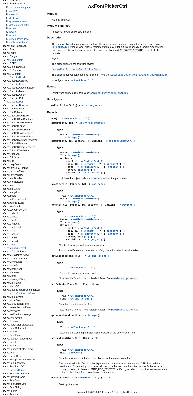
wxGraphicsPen (15, 101)
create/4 (13, 14)
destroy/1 (14, 18)
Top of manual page (20, 7)
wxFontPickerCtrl (82, 80)
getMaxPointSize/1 (19, 21)
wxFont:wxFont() (91, 161)
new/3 (12, 35)
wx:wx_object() (92, 105)
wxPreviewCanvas (16, 370)
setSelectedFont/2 (19, 42)
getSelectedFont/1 (19, 25)
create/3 (13, 11)
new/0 (12, 28)
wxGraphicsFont (15, 84)
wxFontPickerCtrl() (64, 105)
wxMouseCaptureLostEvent (21, 293)
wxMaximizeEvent (16, 248)
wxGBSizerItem (15, 60)
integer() (74, 137)
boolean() (98, 184)
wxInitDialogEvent (16, 199)
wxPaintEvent (14, 335)
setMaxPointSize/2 (19, 39)
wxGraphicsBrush (16, 77)
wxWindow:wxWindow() (87, 134)
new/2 (12, 32)
